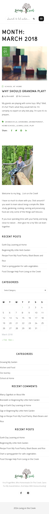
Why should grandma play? (24, 91)
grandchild (11, 121)
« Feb (4, 340)
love (26, 125)
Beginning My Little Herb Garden (16, 250)
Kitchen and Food (7, 367)
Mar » (10, 340)
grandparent (36, 121)
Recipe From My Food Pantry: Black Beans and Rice (22, 258)
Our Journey (5, 373)
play (32, 125)
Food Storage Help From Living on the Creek (21, 271)
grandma (23, 121)
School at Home (13, 86)
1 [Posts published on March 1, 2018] (22, 307)
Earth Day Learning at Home (14, 245)
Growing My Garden (8, 362)
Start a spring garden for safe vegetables (20, 266)
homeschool (9, 125)
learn (19, 125)
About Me (20, 394)
